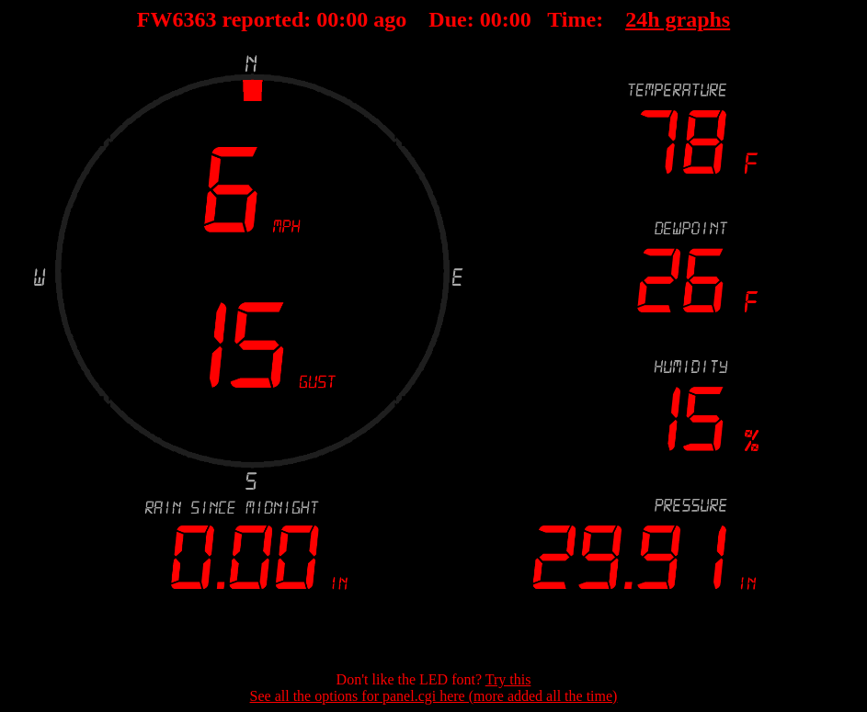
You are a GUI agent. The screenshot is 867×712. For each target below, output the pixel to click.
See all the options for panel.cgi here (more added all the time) (434, 696)
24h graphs (677, 19)
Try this (508, 679)
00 (327, 19)
